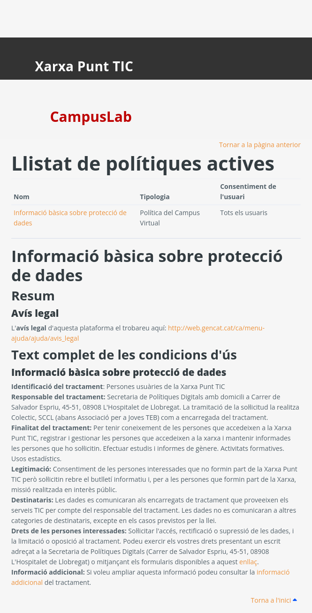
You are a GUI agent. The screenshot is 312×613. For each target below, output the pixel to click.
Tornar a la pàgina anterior (260, 144)
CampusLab (91, 116)
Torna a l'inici (274, 600)
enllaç (248, 561)
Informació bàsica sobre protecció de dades (147, 265)
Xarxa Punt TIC (84, 66)
